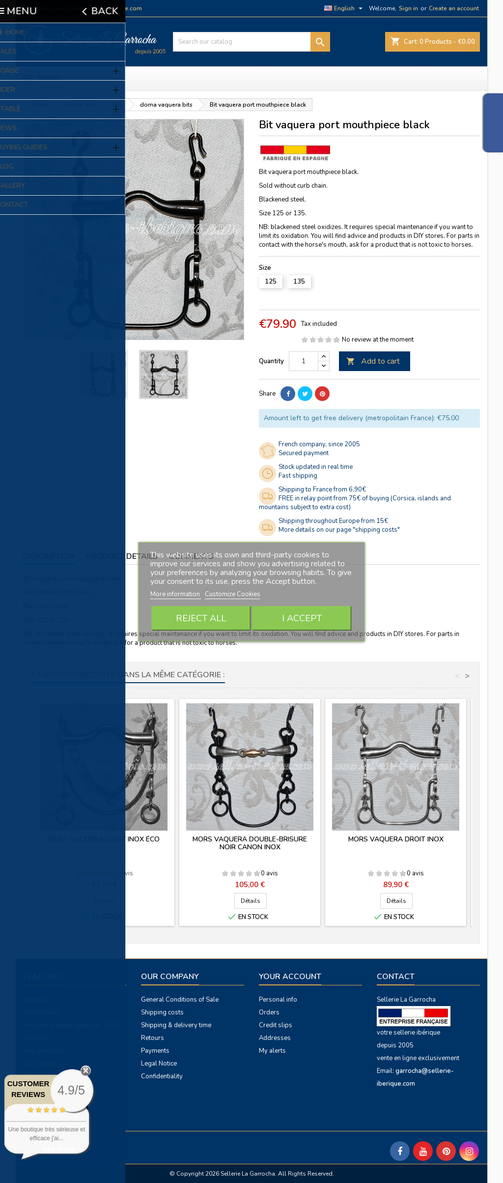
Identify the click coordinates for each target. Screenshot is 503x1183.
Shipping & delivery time (176, 1025)
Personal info (278, 999)
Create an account (454, 8)
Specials (35, 1038)
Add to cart (373, 361)
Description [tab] (49, 556)
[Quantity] (303, 361)
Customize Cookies (232, 594)
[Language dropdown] (344, 8)
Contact (396, 976)
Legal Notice (159, 1063)
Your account (290, 976)
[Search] (251, 42)
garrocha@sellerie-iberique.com (96, 8)
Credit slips (275, 1025)
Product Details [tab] (122, 556)
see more (59, 1149)
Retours (152, 1038)
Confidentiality (162, 1076)
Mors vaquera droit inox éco (104, 839)
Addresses (275, 1038)
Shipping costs (162, 1012)
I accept (302, 618)
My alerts (272, 1050)
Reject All (201, 618)
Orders (269, 1012)
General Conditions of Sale (180, 999)
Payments (155, 1050)
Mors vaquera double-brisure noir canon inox (250, 843)
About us (36, 999)
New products (43, 1050)
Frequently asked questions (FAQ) (71, 1025)
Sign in (408, 8)
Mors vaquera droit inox (396, 839)
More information (175, 594)
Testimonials (41, 1012)
